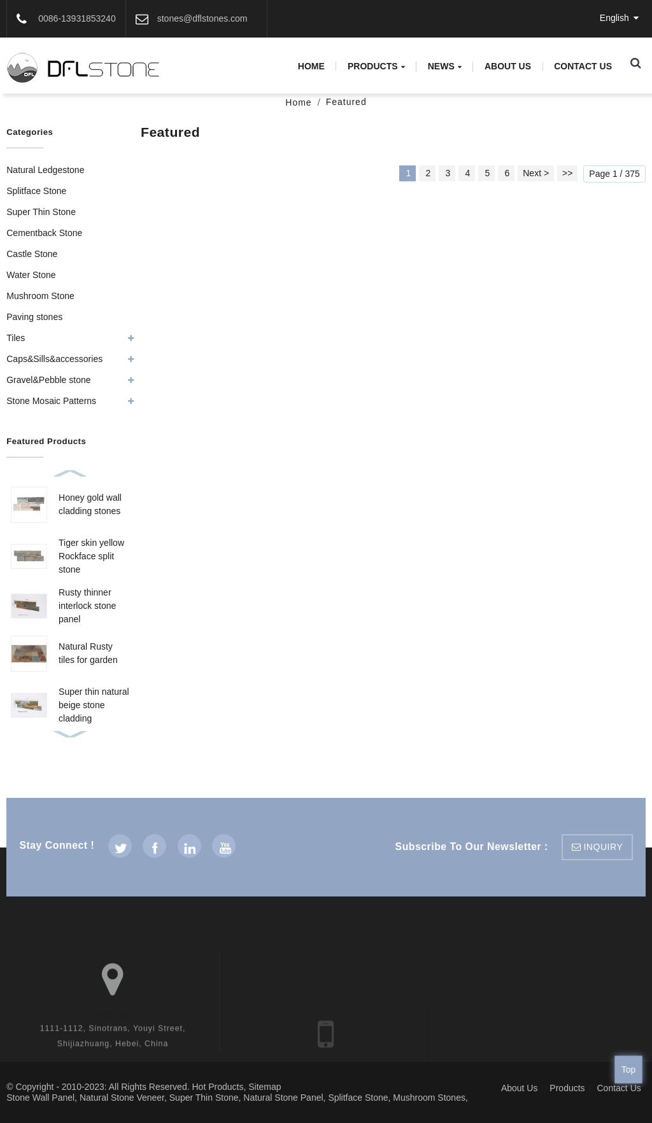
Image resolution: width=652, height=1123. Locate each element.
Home (311, 66)
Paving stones (34, 317)
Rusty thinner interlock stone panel (87, 605)
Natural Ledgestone (45, 170)
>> (567, 173)
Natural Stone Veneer (122, 1097)
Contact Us (583, 66)
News (445, 66)
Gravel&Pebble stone (48, 380)
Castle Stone (31, 254)
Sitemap (264, 1087)
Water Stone (30, 275)
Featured (346, 102)
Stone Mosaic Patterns (51, 401)
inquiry (603, 847)
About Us (508, 66)
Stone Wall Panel (40, 1097)
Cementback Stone (44, 233)
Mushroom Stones (429, 1097)
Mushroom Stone (40, 296)
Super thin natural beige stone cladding (94, 705)
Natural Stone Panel (283, 1097)
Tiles (15, 338)
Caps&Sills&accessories (54, 359)
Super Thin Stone (41, 212)
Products (376, 66)
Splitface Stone (36, 191)
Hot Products (217, 1087)
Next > (536, 173)
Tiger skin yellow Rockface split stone (91, 556)
